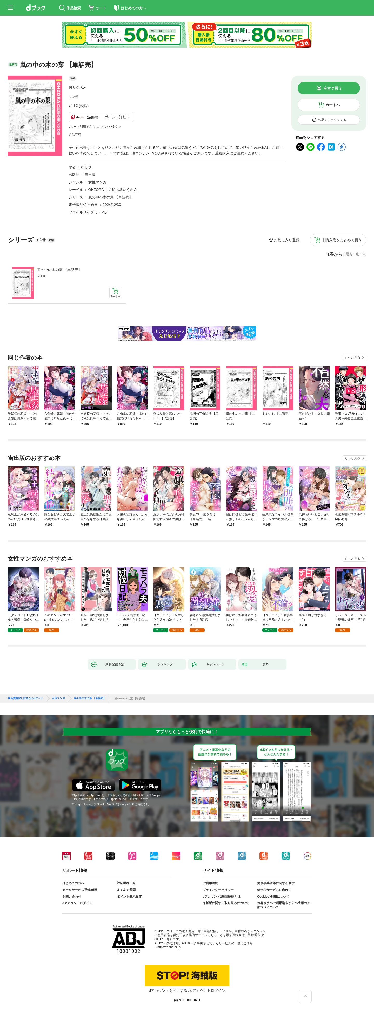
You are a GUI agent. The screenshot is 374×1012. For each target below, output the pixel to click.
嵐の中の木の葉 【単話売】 (59, 269)
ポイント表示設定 (129, 896)
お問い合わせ (71, 896)
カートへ (332, 105)
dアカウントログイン (77, 903)
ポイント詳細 (115, 117)
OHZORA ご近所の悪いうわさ (112, 190)
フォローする (83, 87)
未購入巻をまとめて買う (342, 240)
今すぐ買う (333, 88)
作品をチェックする (332, 120)
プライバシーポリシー (218, 890)
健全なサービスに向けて (274, 890)
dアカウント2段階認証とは (222, 896)
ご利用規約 (210, 883)
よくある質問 (126, 890)
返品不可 (75, 134)
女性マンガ (97, 182)
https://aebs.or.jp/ (169, 947)
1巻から (334, 254)
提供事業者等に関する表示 (276, 883)
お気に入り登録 (286, 240)
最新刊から (355, 254)
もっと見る (352, 357)
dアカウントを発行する (168, 990)
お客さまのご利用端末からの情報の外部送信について (283, 905)
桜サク (74, 87)
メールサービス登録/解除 (79, 890)
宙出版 (90, 175)
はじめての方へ (73, 883)
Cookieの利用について (273, 896)
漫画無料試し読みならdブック (25, 698)
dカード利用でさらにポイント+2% (93, 126)
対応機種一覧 (126, 883)
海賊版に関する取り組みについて (226, 903)
